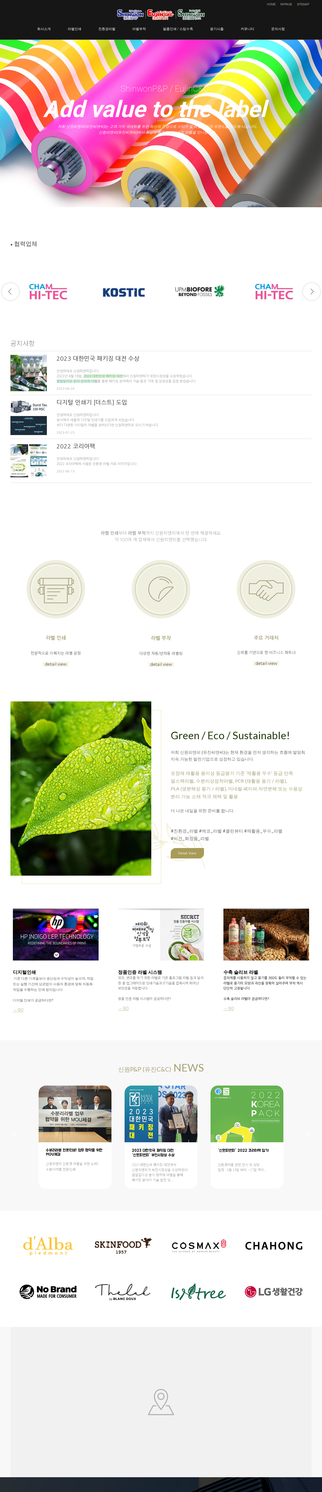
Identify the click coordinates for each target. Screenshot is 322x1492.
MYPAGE (286, 4)
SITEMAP (303, 4)
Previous (10, 291)
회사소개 (44, 29)
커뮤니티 (247, 29)
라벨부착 (139, 29)
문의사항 (278, 29)
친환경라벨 (106, 29)
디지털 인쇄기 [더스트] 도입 (92, 402)
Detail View (187, 853)
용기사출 (217, 29)
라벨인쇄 (74, 29)
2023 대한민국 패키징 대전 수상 (98, 358)
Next (311, 291)
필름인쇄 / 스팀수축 (178, 29)
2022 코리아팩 (76, 446)
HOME (271, 4)
